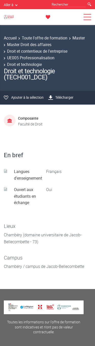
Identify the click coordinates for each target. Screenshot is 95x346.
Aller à (10, 4)
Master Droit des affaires (29, 44)
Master (78, 38)
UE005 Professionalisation (30, 58)
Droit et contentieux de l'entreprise (37, 51)
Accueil (10, 38)
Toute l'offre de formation (44, 38)
